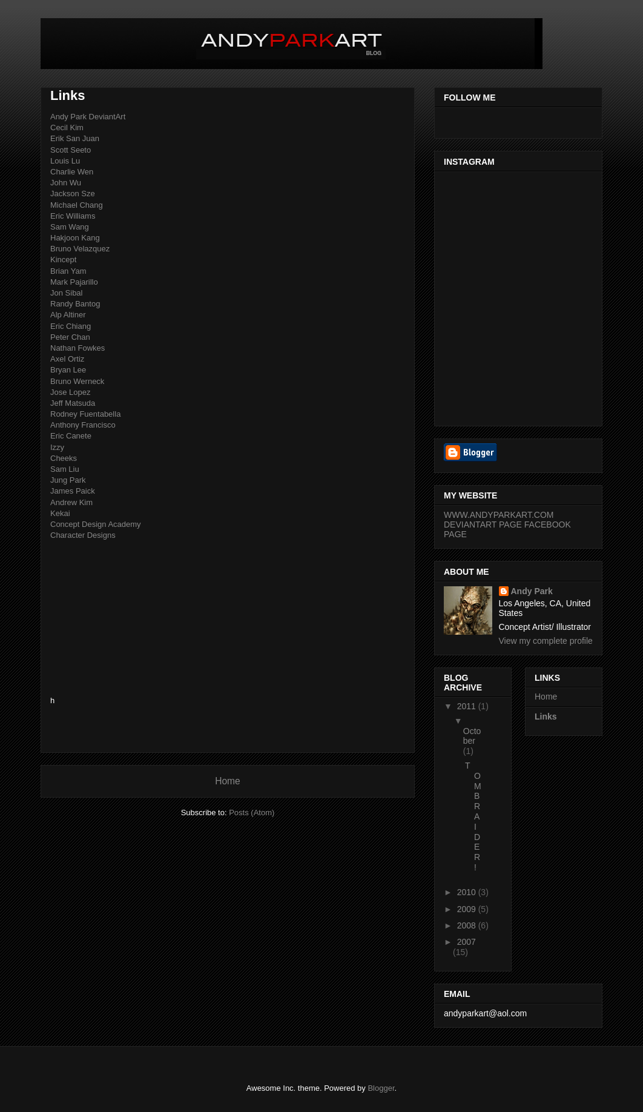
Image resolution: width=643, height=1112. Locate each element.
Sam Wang (69, 226)
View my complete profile (546, 641)
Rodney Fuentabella (85, 414)
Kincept (63, 259)
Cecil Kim (67, 127)
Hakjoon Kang (75, 237)
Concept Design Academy (95, 524)
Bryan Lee (68, 369)
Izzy (57, 447)
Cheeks (63, 458)
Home (227, 781)
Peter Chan (70, 337)
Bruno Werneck (77, 381)
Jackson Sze (72, 193)
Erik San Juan (74, 138)
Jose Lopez (70, 392)
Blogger (381, 1088)
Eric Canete (70, 435)
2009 (467, 909)
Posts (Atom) (251, 812)
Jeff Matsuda (72, 403)
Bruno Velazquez (80, 248)
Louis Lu (65, 160)
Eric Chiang (70, 326)
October (472, 736)
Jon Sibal (66, 292)
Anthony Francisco (83, 424)
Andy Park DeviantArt (87, 116)
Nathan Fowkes (77, 347)
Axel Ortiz (67, 358)
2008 (467, 925)
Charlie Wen (71, 171)
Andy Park (532, 591)
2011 (467, 706)
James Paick (72, 490)
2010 (467, 892)
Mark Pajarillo (74, 281)
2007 (466, 942)
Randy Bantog (75, 303)
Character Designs (83, 535)
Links (546, 716)
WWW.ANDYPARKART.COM (499, 515)
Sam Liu (64, 469)
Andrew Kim (71, 502)
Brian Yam (68, 271)
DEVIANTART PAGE (483, 524)
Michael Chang (76, 205)
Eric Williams (72, 215)
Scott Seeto (70, 149)
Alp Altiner (68, 314)
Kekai (60, 513)
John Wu (65, 182)
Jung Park (68, 480)
